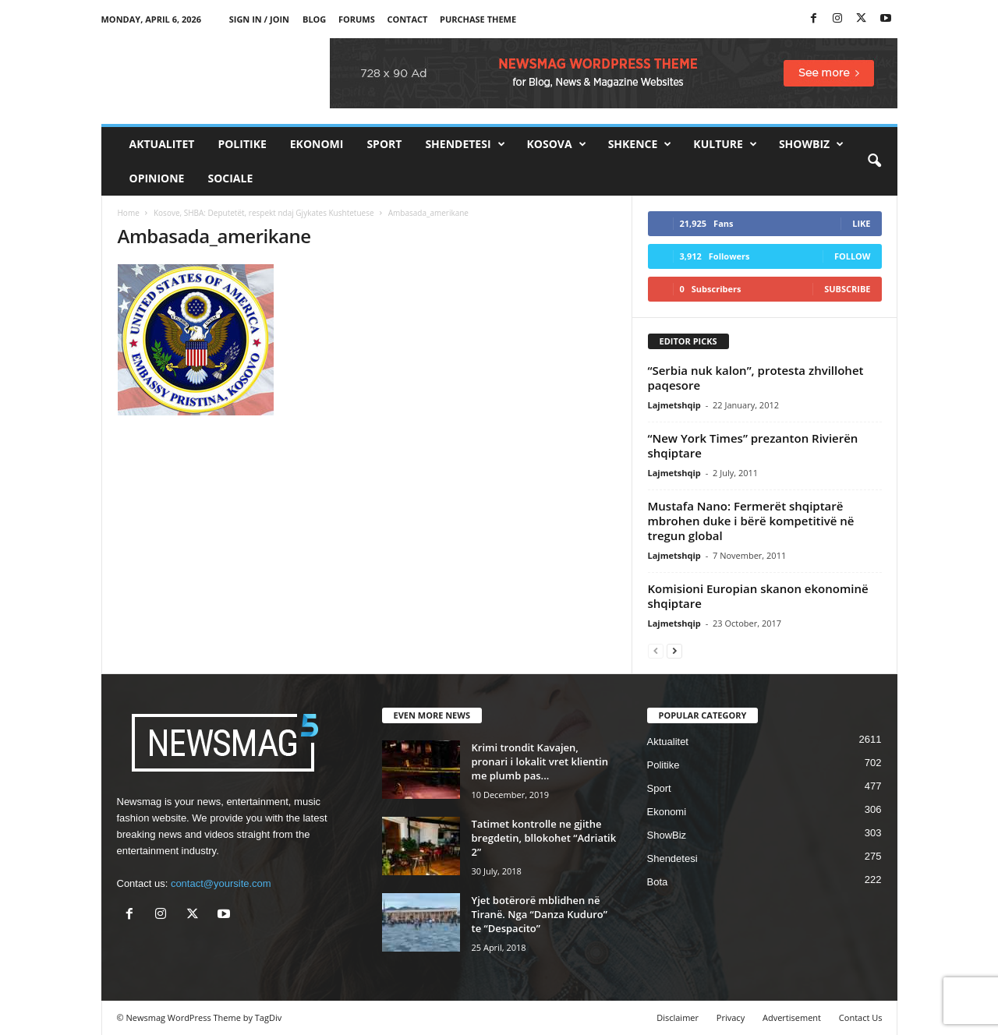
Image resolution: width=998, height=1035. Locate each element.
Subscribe (847, 289)
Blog (314, 19)
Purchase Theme (478, 19)
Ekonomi (317, 143)
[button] (874, 161)
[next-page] (674, 650)
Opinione (157, 178)
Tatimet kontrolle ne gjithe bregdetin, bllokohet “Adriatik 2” (544, 838)
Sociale (230, 178)
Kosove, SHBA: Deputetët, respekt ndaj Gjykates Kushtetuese (264, 212)
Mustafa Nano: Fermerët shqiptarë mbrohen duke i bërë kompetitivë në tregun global (751, 520)
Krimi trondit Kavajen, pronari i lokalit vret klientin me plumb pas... (540, 761)
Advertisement (792, 1017)
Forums (356, 19)
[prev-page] (656, 650)
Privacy (731, 1017)
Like (861, 223)
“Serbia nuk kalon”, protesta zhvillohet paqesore (756, 377)
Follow (852, 256)
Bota (657, 882)
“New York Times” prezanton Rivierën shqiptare (753, 445)
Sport (384, 143)
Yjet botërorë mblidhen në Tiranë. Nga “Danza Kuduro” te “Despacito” (539, 914)
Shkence (640, 144)
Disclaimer (677, 1017)
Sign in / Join (259, 19)
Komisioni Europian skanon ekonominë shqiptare (758, 596)
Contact (407, 19)
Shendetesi (464, 144)
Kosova (556, 144)
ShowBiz (811, 144)
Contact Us (861, 1017)
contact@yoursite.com (221, 883)
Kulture (725, 144)
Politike (242, 143)
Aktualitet (162, 143)
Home (129, 212)
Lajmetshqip (674, 405)
